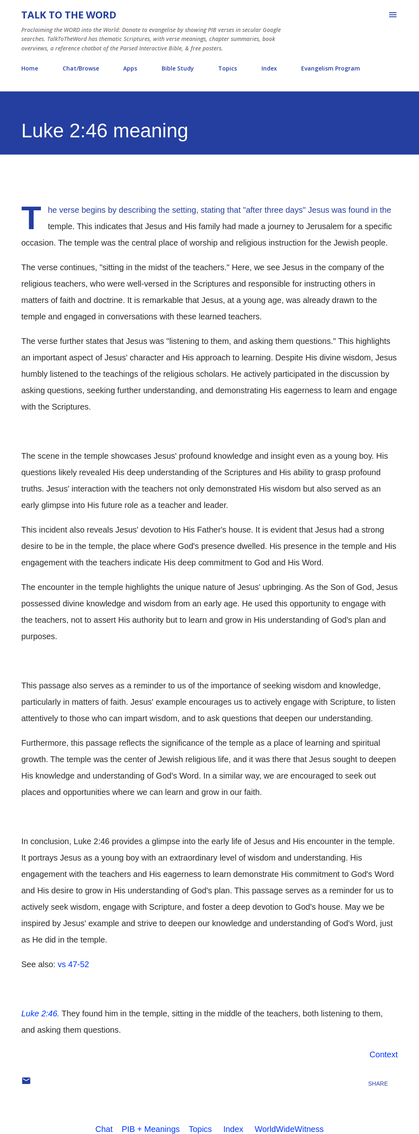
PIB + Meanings (151, 1129)
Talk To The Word (68, 14)
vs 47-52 (73, 964)
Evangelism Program (330, 68)
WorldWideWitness (289, 1129)
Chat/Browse (81, 68)
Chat (104, 1129)
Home (29, 68)
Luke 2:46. (40, 1013)
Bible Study (178, 68)
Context (383, 1054)
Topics (227, 68)
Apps (130, 68)
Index (269, 68)
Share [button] (378, 1083)
